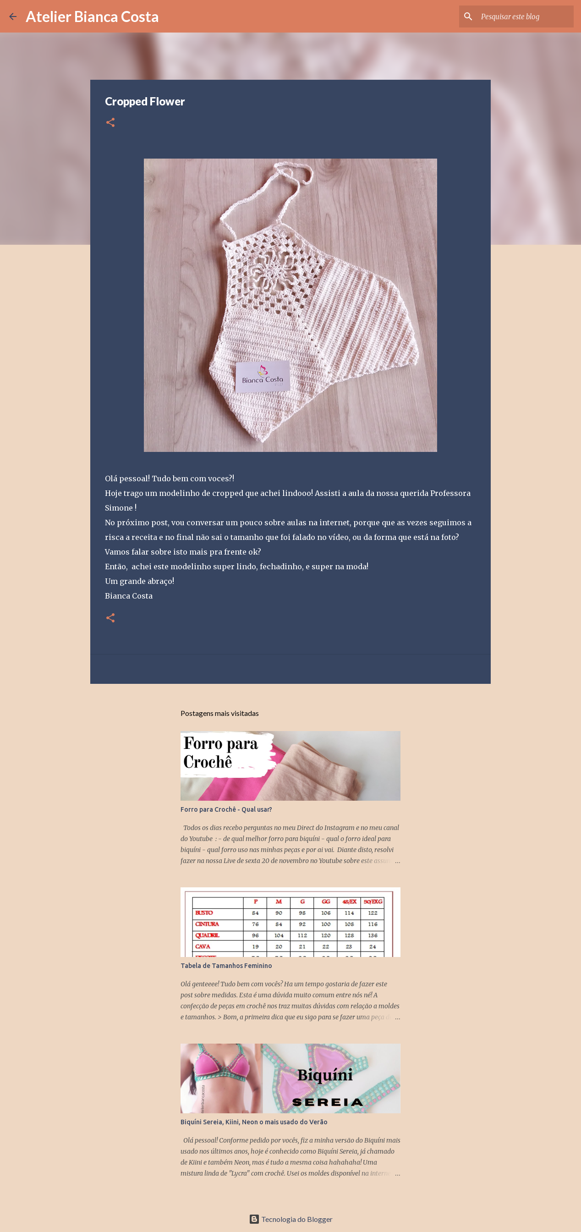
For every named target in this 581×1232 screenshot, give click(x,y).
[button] (110, 123)
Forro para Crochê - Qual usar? (226, 809)
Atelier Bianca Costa (92, 16)
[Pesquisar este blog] (525, 17)
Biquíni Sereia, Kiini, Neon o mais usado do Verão (254, 1122)
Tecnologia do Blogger (291, 1219)
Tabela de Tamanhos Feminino (226, 965)
